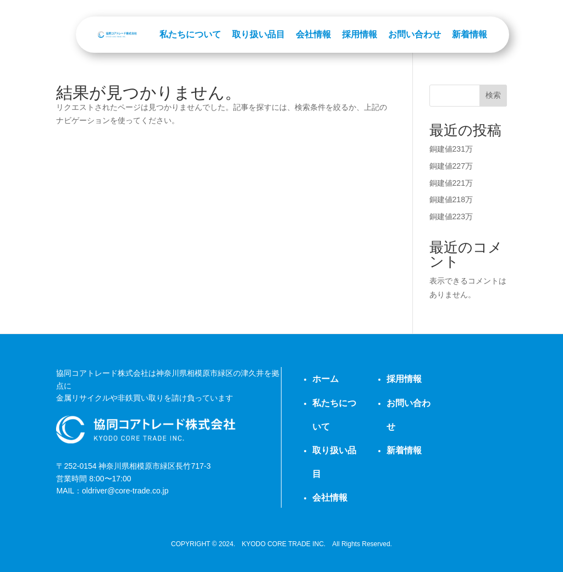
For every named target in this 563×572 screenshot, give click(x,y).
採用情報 (359, 34)
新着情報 (469, 34)
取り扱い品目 (258, 34)
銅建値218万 (451, 199)
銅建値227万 (451, 166)
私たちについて (190, 34)
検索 (493, 95)
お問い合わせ (414, 34)
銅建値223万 (451, 216)
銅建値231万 (451, 149)
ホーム (325, 379)
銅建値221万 (451, 183)
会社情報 (313, 34)
